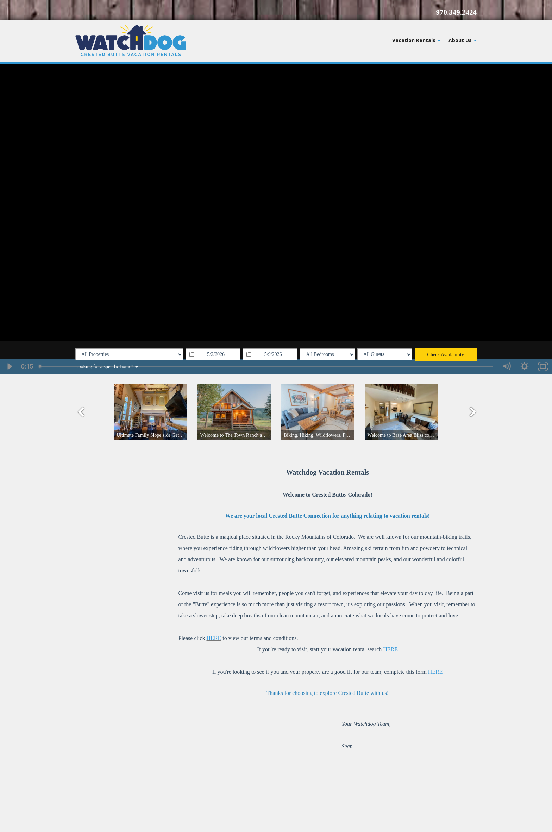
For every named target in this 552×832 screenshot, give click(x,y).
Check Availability (445, 354)
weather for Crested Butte (112, 554)
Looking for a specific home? (106, 366)
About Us (462, 40)
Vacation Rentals (416, 40)
